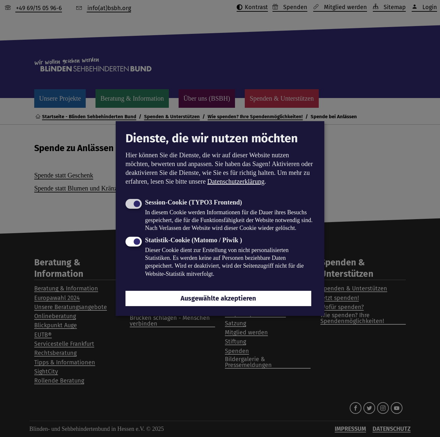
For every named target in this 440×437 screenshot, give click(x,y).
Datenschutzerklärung (235, 181)
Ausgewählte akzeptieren (218, 298)
